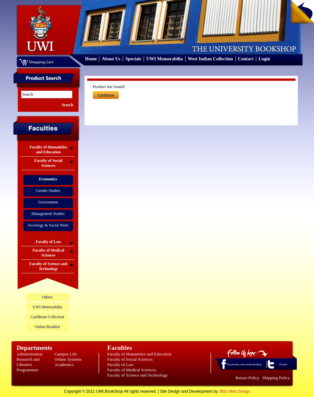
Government (48, 202)
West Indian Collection (210, 58)
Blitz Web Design (235, 391)
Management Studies (48, 213)
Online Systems (68, 359)
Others (47, 297)
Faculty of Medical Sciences (131, 369)
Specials (133, 58)
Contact (246, 58)
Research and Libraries (28, 362)
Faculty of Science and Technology (137, 375)
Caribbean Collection (47, 317)
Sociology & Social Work (48, 225)
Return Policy (248, 377)
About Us (111, 58)
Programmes (27, 369)
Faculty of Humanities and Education (139, 353)
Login (264, 58)
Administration (30, 353)
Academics (64, 364)
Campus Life (65, 353)
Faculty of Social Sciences (130, 359)
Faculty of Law (120, 364)
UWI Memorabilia (164, 58)
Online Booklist (47, 326)
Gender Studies (48, 190)
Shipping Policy (276, 377)
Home (91, 58)
